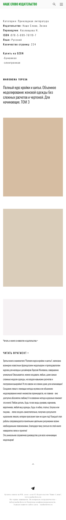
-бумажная (10, 58)
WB (21, 494)
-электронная (11, 62)
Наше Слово (30, 25)
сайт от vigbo (33, 513)
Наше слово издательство (20, 4)
